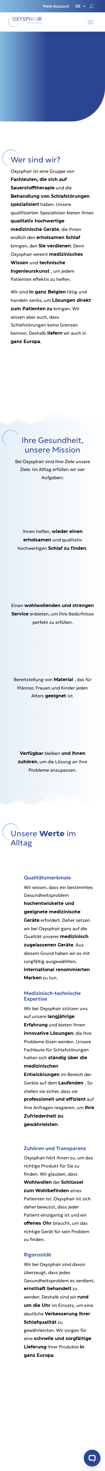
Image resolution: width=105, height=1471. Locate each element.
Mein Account (56, 6)
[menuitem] (80, 7)
